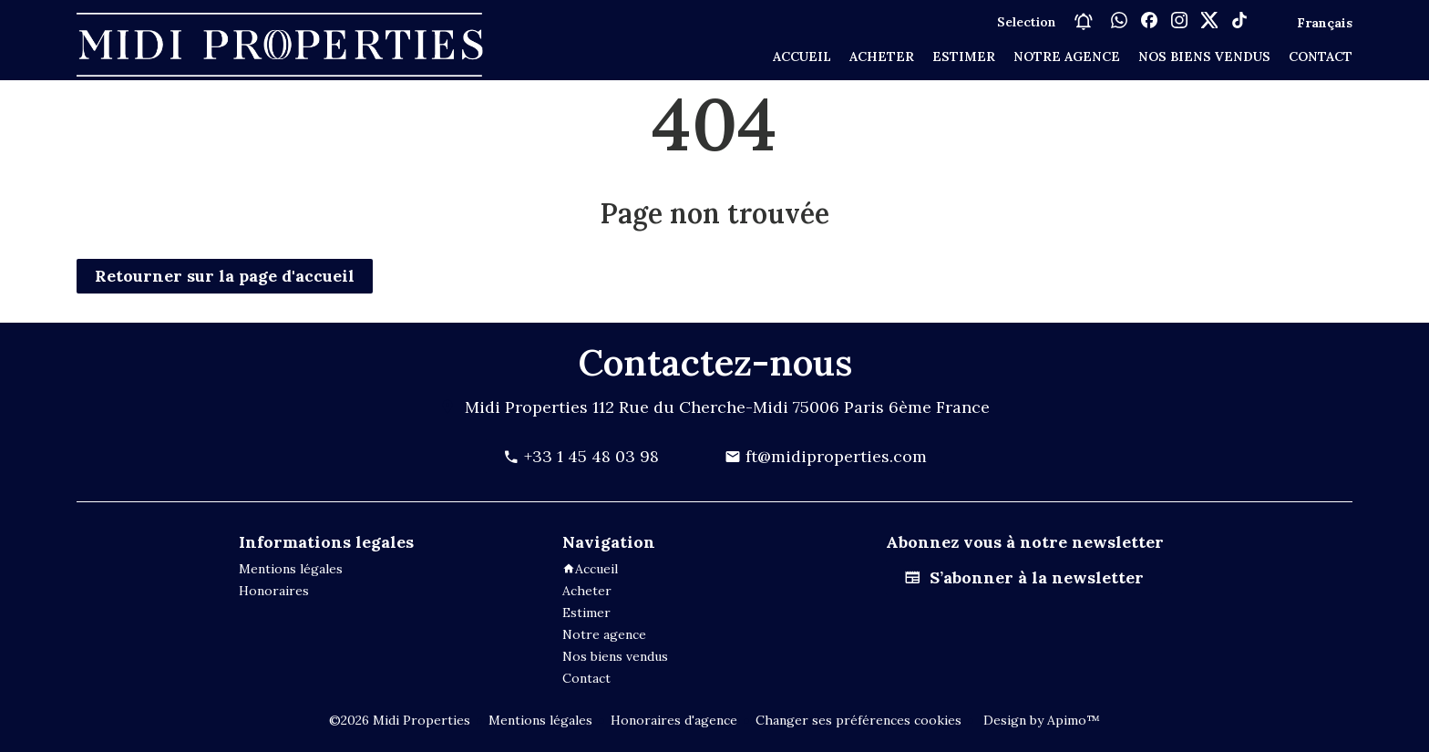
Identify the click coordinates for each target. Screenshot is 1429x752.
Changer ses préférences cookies (858, 720)
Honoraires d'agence (674, 720)
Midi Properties (526, 407)
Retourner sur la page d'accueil (225, 275)
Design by (1040, 720)
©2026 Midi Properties (399, 720)
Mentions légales (540, 720)
